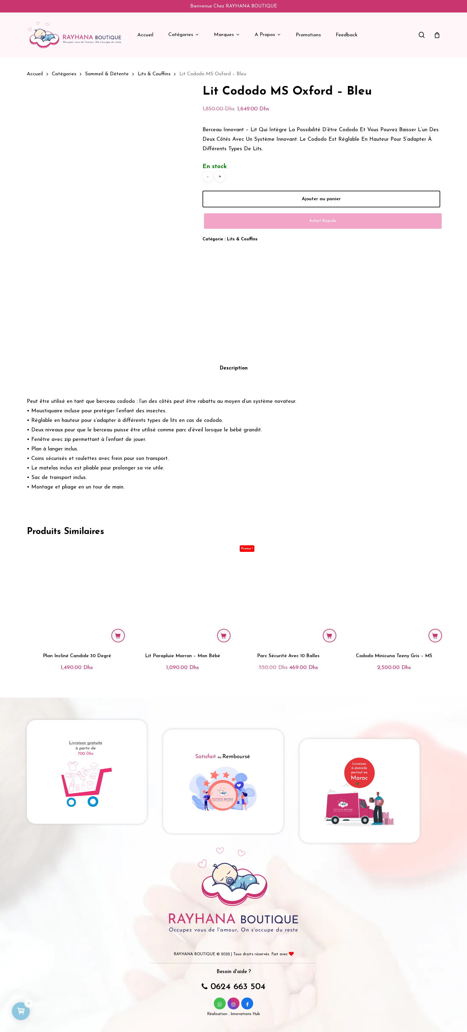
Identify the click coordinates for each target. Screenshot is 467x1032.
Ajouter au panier (321, 199)
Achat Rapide (323, 221)
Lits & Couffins (154, 74)
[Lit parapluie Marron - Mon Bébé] (183, 587)
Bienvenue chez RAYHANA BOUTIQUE (233, 6)
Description (234, 361)
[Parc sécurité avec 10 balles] (288, 587)
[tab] (234, 361)
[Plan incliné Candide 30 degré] (77, 587)
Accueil (35, 74)
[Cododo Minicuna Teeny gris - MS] (394, 587)
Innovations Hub (245, 1007)
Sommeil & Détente (107, 74)
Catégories (64, 74)
